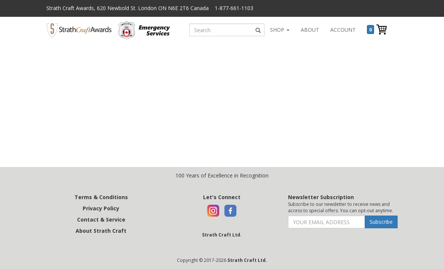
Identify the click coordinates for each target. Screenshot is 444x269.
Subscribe (381, 221)
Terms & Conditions (101, 197)
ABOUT (310, 29)
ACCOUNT (343, 29)
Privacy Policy (101, 208)
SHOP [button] (280, 29)
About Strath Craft (101, 230)
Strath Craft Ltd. (222, 235)
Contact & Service (101, 219)
